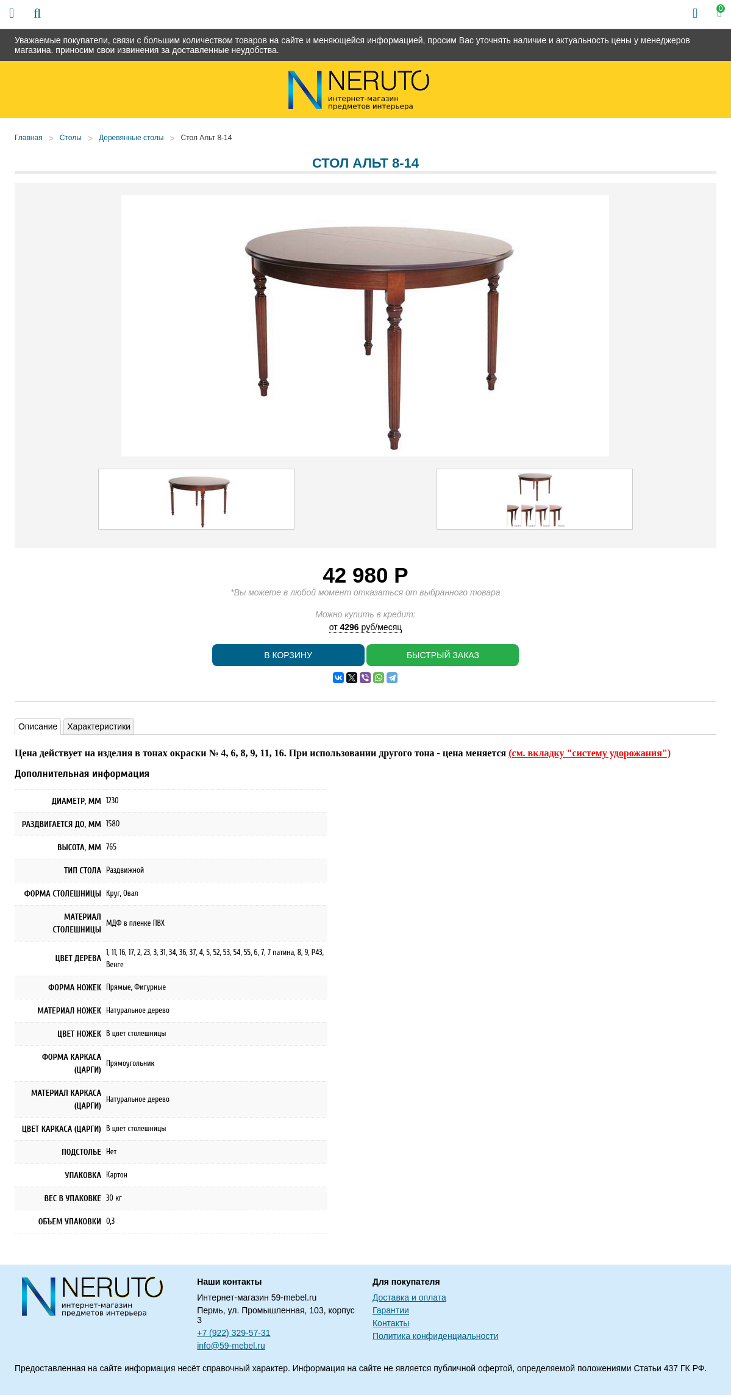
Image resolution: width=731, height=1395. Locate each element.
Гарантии (391, 1310)
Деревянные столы (131, 137)
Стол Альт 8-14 (206, 137)
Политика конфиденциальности (436, 1336)
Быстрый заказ (443, 655)
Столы (71, 137)
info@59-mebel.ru (231, 1346)
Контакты (391, 1323)
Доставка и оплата (409, 1297)
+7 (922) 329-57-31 (233, 1333)
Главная (29, 137)
